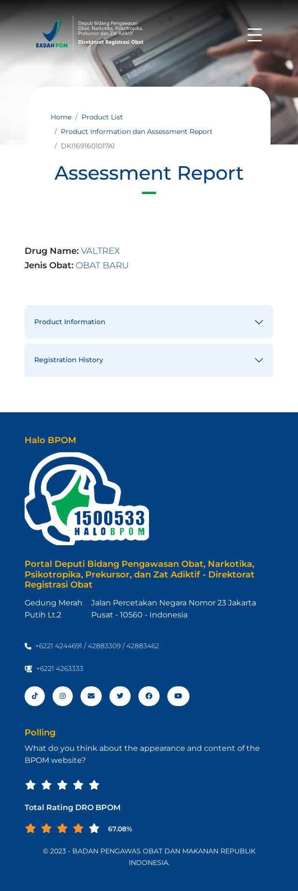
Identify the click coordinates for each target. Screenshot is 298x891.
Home (61, 117)
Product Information (70, 321)
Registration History (68, 359)
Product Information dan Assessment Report (137, 131)
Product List (102, 117)
